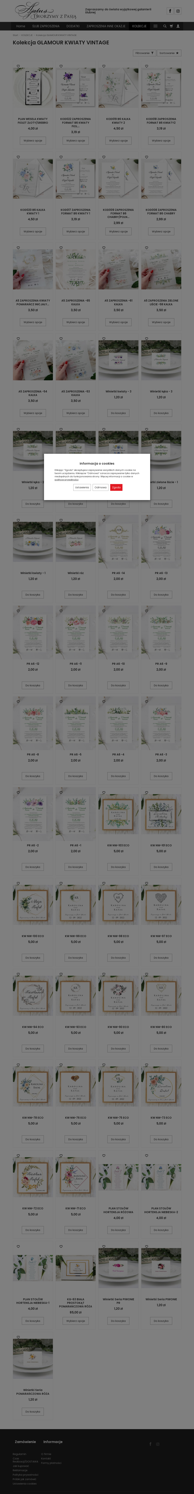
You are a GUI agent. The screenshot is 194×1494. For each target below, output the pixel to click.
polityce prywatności (66, 479)
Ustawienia (82, 487)
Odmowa (100, 487)
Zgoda (116, 487)
